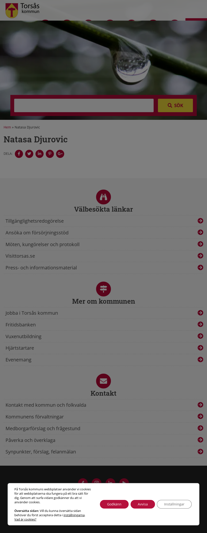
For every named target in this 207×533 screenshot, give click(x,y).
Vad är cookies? (25, 519)
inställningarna (74, 515)
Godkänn (114, 504)
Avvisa (143, 504)
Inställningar (174, 504)
